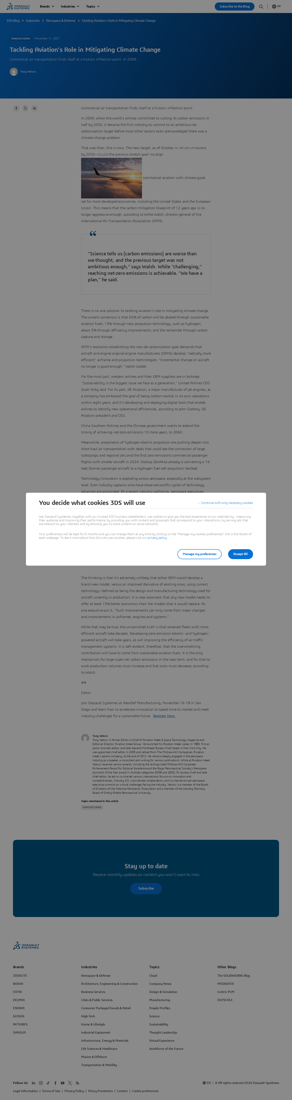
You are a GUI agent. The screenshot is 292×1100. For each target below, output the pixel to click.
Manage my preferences (199, 554)
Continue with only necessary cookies (227, 503)
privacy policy (157, 537)
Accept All (240, 554)
